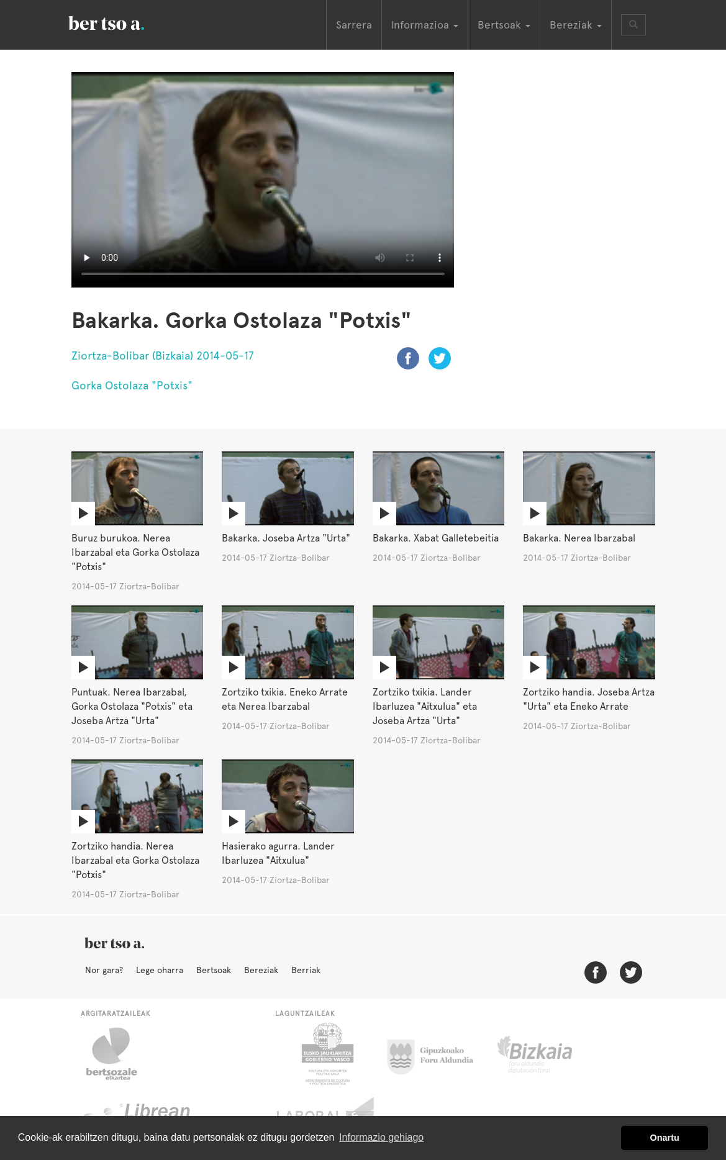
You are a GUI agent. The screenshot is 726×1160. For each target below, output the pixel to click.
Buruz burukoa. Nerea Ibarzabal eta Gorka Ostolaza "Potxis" (135, 552)
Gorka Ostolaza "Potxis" (132, 385)
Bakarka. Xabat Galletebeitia (436, 538)
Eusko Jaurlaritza (326, 1054)
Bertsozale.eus (119, 1054)
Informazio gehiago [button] (381, 1137)
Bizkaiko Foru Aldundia (548, 1054)
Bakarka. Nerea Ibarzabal (579, 538)
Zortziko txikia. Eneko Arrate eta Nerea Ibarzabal (285, 699)
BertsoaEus (124, 21)
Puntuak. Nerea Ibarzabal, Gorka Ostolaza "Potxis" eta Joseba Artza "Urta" (132, 706)
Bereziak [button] (576, 25)
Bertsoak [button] (504, 25)
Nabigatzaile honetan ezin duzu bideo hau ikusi (263, 180)
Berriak (305, 970)
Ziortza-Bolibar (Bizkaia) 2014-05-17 (162, 355)
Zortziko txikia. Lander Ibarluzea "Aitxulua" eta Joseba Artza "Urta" (425, 706)
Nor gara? (104, 970)
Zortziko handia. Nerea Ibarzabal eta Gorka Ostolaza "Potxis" (135, 860)
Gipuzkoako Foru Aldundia (437, 1054)
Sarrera (354, 25)
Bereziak (261, 970)
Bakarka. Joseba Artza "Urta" (286, 538)
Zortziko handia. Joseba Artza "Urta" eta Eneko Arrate (589, 699)
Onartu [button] (664, 1138)
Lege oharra (159, 970)
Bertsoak (213, 970)
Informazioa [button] (424, 25)
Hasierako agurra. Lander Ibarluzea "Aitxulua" (278, 853)
